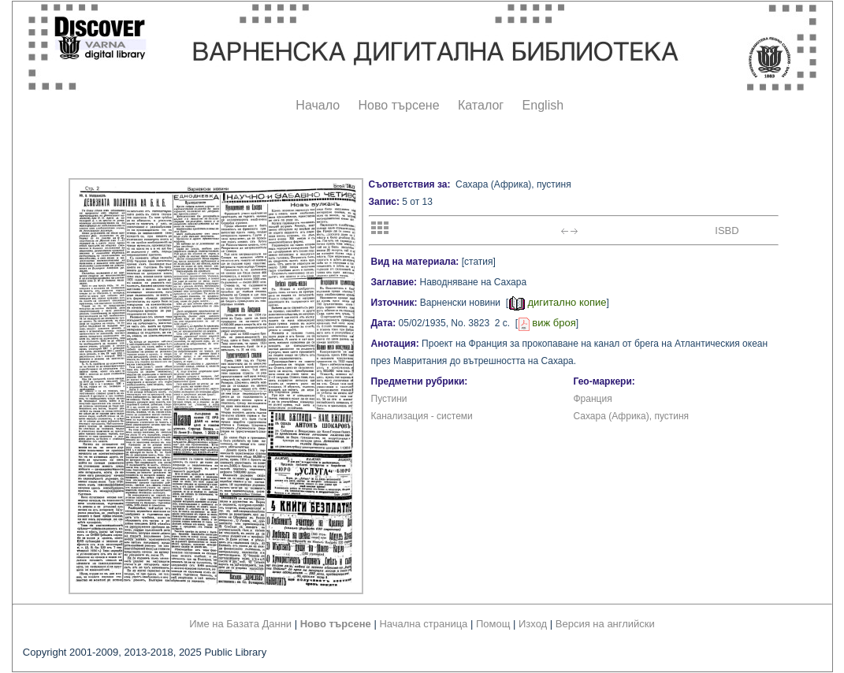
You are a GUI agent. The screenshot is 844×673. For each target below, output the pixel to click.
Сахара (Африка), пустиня (632, 416)
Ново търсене (399, 105)
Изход (533, 624)
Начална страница (423, 624)
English (542, 105)
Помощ (493, 624)
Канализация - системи (422, 416)
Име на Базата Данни (240, 624)
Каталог (481, 105)
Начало (318, 105)
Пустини (389, 398)
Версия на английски (605, 624)
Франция (593, 398)
